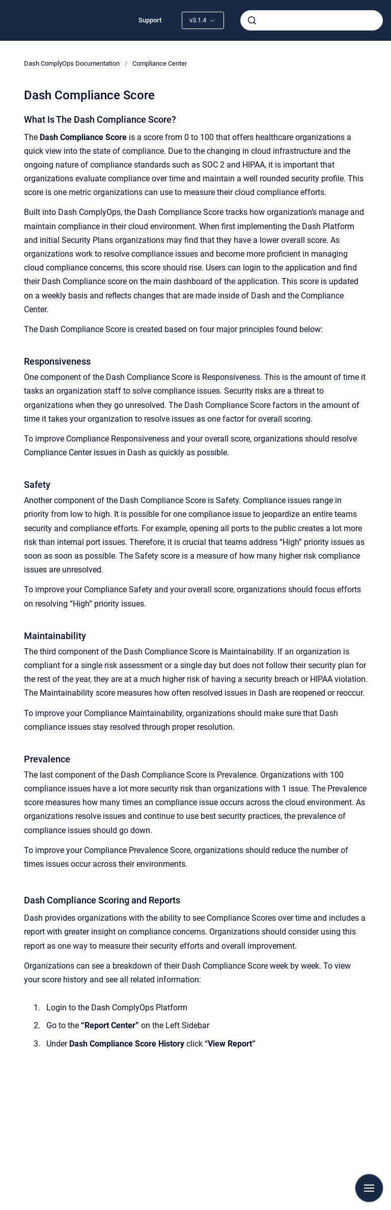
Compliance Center (159, 63)
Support (149, 20)
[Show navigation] (369, 1188)
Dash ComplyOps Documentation (72, 63)
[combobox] (311, 20)
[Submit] (252, 20)
